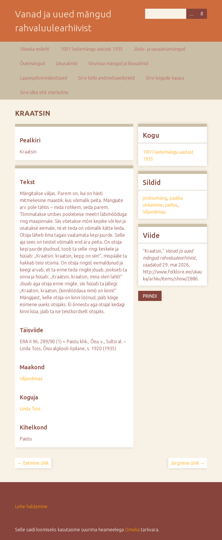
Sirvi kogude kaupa (165, 77)
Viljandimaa (31, 378)
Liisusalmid (66, 63)
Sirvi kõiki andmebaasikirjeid (106, 77)
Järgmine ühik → (188, 463)
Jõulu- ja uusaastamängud (159, 49)
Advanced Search (191, 14)
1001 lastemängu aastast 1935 (91, 49)
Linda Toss (30, 408)
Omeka (132, 529)
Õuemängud (32, 63)
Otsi (202, 14)
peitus (171, 204)
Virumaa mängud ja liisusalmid (118, 63)
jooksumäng (155, 198)
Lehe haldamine (31, 506)
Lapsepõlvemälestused (43, 77)
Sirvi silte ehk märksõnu (44, 92)
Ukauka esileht (34, 49)
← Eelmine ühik (33, 463)
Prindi (150, 296)
